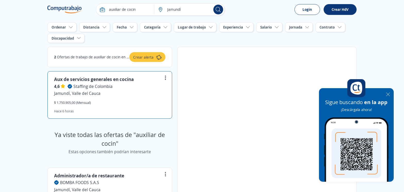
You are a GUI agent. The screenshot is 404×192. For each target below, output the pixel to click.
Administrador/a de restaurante (89, 175)
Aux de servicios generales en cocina (94, 79)
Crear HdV (340, 9)
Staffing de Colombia (93, 86)
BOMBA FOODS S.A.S (79, 182)
